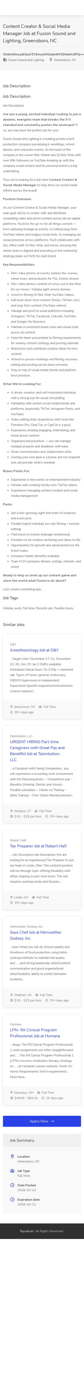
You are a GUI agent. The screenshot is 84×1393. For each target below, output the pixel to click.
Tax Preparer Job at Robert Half (38, 846)
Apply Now (42, 1121)
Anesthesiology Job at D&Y (34, 650)
